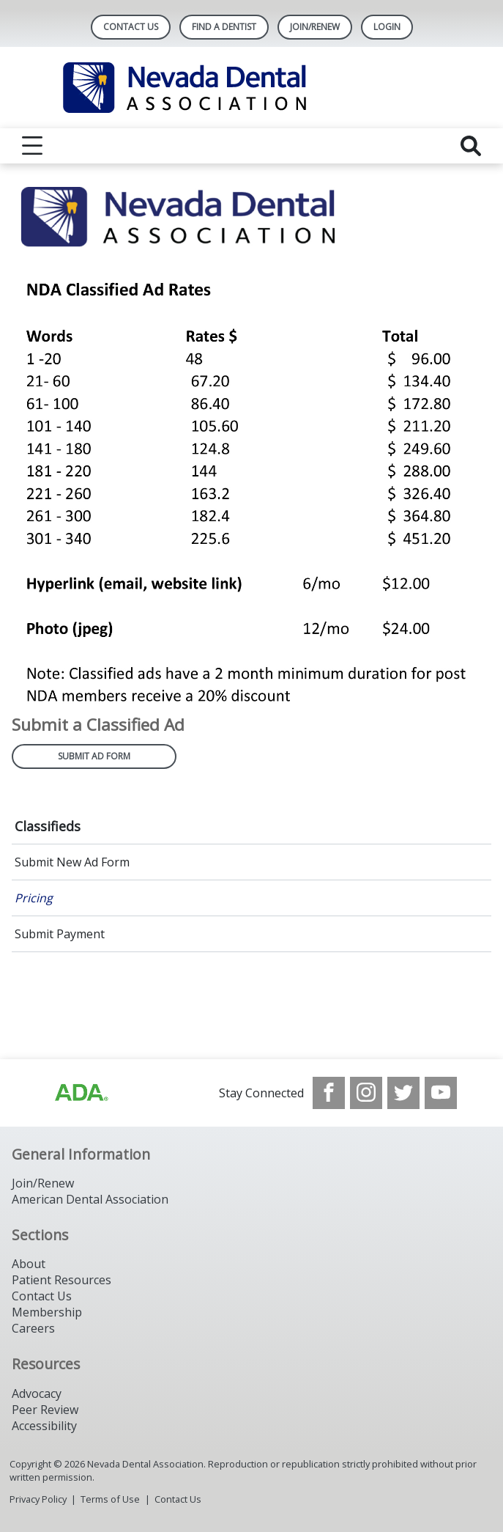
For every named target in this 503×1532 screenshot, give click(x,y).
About (28, 1264)
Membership (47, 1312)
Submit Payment (60, 934)
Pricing (34, 898)
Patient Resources (61, 1280)
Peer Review (45, 1410)
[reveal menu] (32, 145)
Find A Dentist (224, 27)
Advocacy (37, 1393)
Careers (33, 1328)
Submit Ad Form (94, 756)
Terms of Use (110, 1499)
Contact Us (130, 27)
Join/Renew (315, 27)
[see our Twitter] (403, 1093)
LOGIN (386, 27)
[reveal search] (470, 145)
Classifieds (48, 826)
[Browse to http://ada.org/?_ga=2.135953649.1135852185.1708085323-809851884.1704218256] (80, 1093)
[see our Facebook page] (329, 1093)
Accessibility (44, 1426)
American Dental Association (90, 1199)
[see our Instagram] (366, 1093)
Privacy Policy (38, 1499)
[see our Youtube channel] (441, 1093)
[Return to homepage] (251, 88)
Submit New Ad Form (72, 862)
